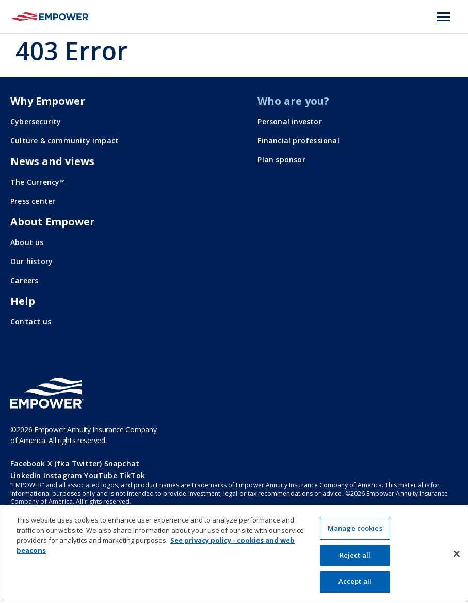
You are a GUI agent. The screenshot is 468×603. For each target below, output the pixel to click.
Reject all (355, 555)
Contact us (30, 322)
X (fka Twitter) (74, 463)
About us (27, 242)
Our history (31, 261)
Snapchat (122, 463)
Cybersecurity (35, 121)
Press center (32, 201)
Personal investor (289, 121)
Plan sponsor (281, 160)
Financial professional (298, 140)
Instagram (63, 475)
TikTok (132, 475)
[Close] (456, 554)
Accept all (355, 581)
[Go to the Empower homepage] (47, 393)
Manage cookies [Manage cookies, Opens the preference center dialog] (355, 528)
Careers (24, 280)
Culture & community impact (64, 140)
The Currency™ (38, 182)
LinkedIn (25, 475)
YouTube (100, 475)
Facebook (27, 463)
